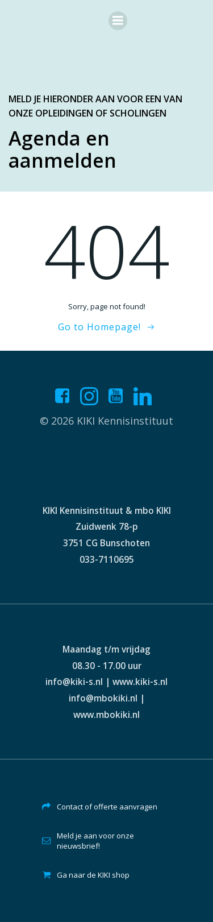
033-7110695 (107, 559)
